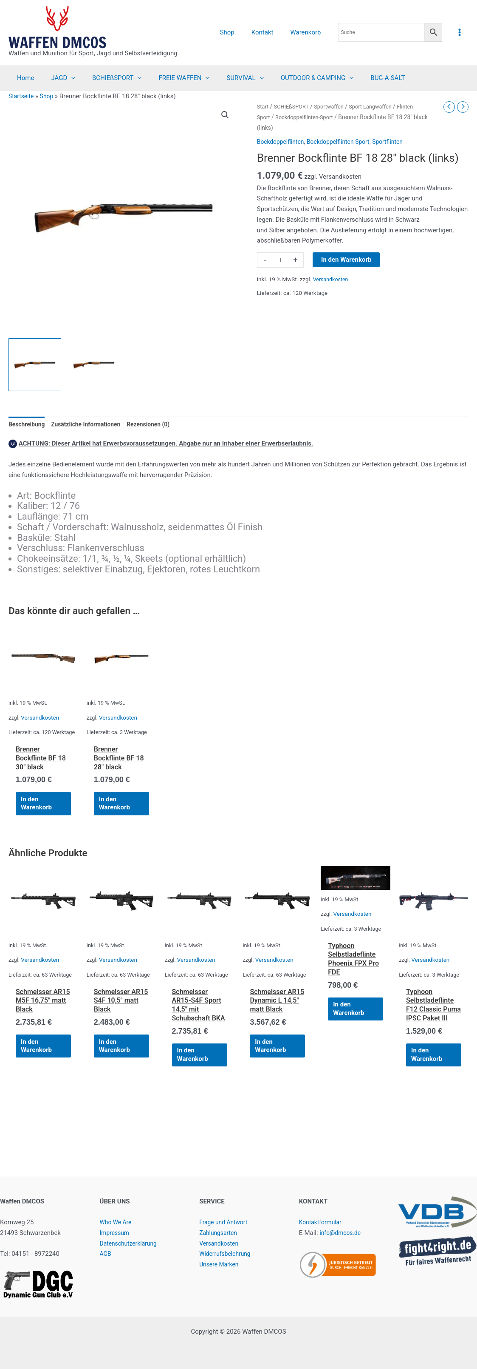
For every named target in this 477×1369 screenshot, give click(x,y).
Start (263, 106)
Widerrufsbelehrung (227, 1254)
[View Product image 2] (94, 364)
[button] (224, 115)
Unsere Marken (220, 1264)
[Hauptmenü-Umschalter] (460, 32)
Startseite (22, 96)
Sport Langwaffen (379, 106)
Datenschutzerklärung (131, 1243)
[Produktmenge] (280, 260)
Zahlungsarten (219, 1233)
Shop (49, 96)
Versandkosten (332, 279)
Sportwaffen (334, 106)
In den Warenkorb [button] (40, 818)
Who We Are (117, 1222)
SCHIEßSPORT (294, 106)
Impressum (116, 1233)
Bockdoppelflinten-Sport (308, 117)
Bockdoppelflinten (282, 142)
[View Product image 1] (34, 364)
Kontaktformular (322, 1222)
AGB (106, 1254)
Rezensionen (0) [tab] (159, 425)
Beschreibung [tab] (28, 425)
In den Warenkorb (346, 259)
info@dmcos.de (341, 1233)
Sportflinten (398, 142)
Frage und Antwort (225, 1222)
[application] (65, 78)
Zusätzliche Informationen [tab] (92, 425)
